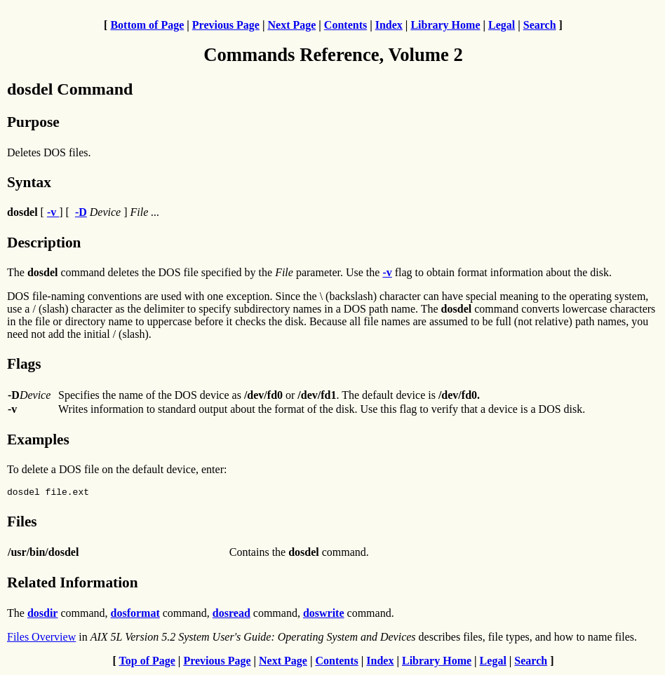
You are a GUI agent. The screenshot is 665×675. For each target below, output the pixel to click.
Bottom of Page (147, 25)
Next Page (291, 25)
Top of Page (147, 663)
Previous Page (226, 25)
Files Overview (41, 639)
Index (389, 25)
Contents (345, 25)
